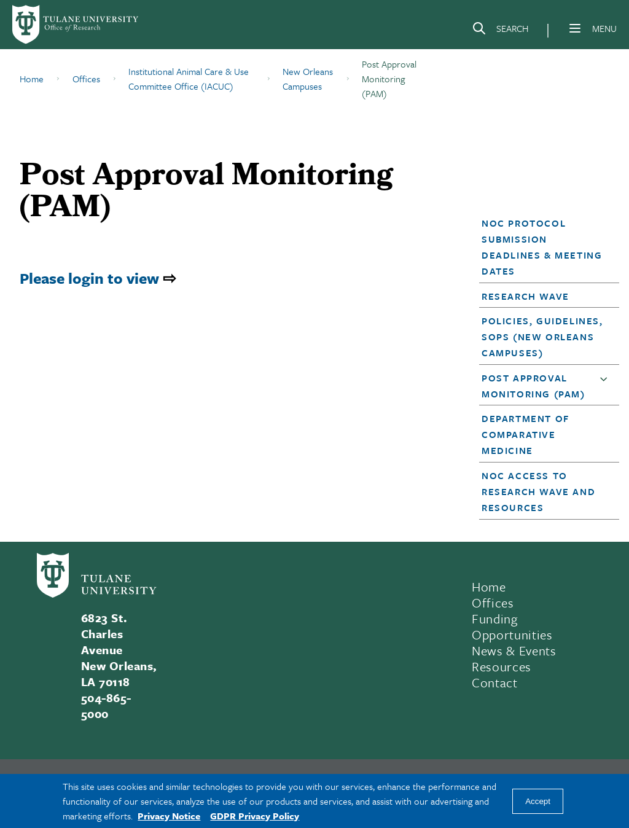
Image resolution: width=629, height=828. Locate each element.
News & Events (514, 650)
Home (489, 586)
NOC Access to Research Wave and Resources (538, 491)
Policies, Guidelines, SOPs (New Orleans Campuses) (542, 336)
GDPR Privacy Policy (254, 815)
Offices (493, 602)
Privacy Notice (169, 815)
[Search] (500, 31)
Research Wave (525, 296)
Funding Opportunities (512, 626)
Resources (501, 666)
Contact (495, 682)
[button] (544, 247)
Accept (537, 801)
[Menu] (575, 28)
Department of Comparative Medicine (525, 434)
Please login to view (89, 278)
